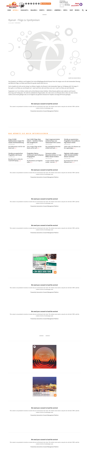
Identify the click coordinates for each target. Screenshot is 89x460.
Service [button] (49, 10)
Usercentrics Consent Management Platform (47, 111)
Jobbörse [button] (57, 10)
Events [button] (41, 10)
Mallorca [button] (34, 10)
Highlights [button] (24, 10)
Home (9, 10)
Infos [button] (65, 10)
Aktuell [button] (15, 10)
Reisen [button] (77, 10)
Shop (71, 10)
